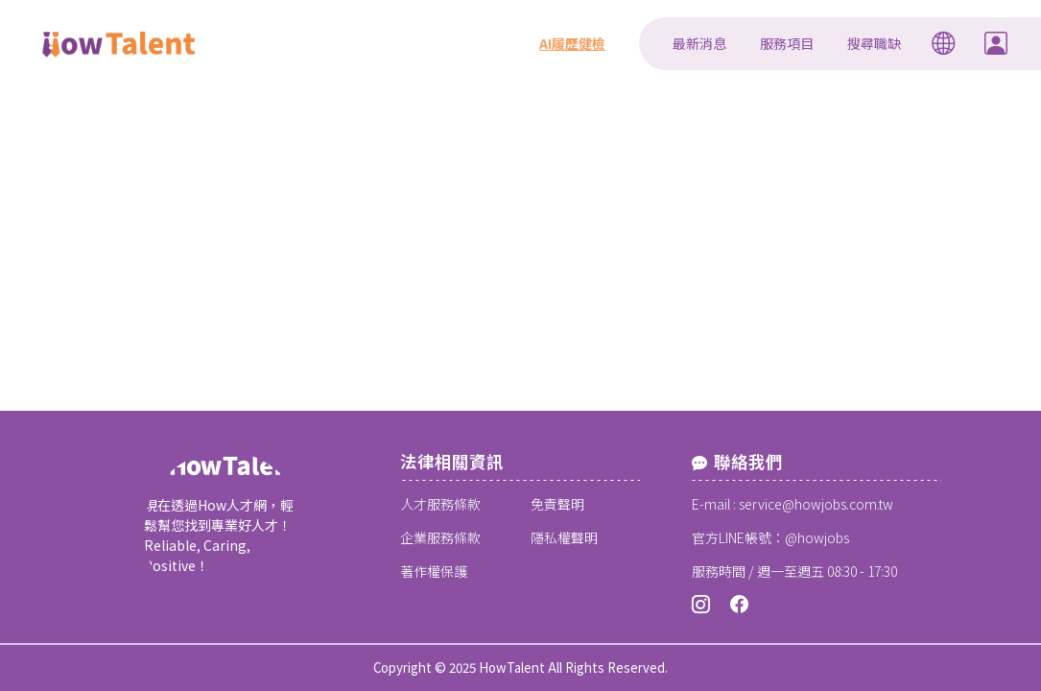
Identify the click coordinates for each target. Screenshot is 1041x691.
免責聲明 (557, 503)
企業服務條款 (440, 537)
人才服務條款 (440, 503)
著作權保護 (433, 571)
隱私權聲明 (564, 537)
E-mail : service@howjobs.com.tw (792, 503)
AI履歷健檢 (572, 43)
